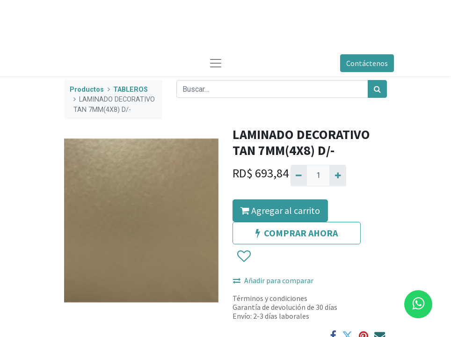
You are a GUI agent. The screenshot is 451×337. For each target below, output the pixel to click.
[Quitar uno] (299, 175)
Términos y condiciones (270, 298)
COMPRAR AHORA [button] (296, 233)
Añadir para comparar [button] (273, 280)
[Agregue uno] (337, 175)
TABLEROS (130, 90)
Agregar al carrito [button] (280, 210)
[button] (243, 256)
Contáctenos (367, 63)
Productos (87, 90)
